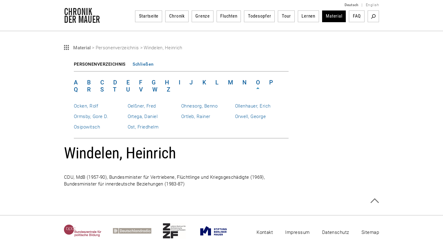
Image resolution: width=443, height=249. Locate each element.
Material (334, 16)
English (372, 5)
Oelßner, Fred (142, 106)
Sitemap (370, 232)
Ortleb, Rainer (195, 116)
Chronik (177, 16)
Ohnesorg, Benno (199, 106)
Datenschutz (335, 232)
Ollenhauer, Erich (253, 106)
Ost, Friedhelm (143, 127)
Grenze (202, 16)
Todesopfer (259, 16)
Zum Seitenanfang (374, 200)
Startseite (149, 16)
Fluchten (228, 16)
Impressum (297, 232)
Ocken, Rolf (86, 106)
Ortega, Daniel (143, 116)
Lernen (308, 16)
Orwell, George (250, 116)
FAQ (357, 16)
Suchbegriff (373, 16)
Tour (286, 16)
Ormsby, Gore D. (91, 116)
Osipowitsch (87, 127)
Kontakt (265, 232)
